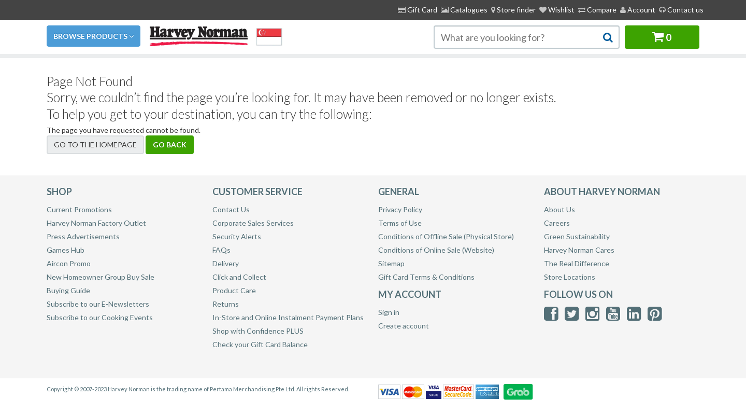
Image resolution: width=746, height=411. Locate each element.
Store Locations (569, 276)
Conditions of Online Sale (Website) (436, 249)
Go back (170, 144)
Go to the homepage (95, 144)
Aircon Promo (69, 263)
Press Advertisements (83, 236)
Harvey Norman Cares (579, 249)
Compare (597, 9)
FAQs (221, 249)
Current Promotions (79, 209)
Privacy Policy (400, 209)
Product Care (234, 290)
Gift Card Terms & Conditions (426, 276)
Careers (557, 222)
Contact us (681, 9)
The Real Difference (576, 263)
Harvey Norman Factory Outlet (96, 222)
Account (637, 9)
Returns (225, 303)
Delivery (225, 263)
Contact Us (231, 209)
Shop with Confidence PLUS (258, 330)
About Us (559, 209)
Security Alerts (236, 236)
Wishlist (557, 9)
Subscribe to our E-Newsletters (98, 303)
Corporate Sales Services (253, 222)
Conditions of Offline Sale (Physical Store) (446, 236)
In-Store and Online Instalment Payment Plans (288, 317)
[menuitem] (513, 10)
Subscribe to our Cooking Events (100, 317)
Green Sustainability (577, 236)
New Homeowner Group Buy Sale (100, 276)
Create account (403, 325)
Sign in (388, 312)
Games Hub (65, 249)
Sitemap (391, 263)
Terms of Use (400, 222)
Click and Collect (239, 276)
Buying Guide (68, 290)
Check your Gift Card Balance (260, 344)
